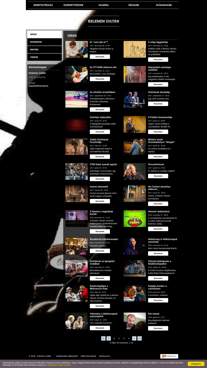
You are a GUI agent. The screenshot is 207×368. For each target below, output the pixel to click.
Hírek (33, 34)
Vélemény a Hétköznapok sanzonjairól (103, 315)
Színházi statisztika (100, 117)
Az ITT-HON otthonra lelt (103, 67)
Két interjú (153, 314)
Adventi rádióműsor (159, 211)
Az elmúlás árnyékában (102, 92)
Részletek (100, 57)
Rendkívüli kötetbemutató (104, 239)
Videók (34, 57)
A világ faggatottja (158, 42)
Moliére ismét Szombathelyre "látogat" (161, 140)
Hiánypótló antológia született (159, 68)
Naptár (34, 49)
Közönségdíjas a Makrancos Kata (99, 287)
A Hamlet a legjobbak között (101, 212)
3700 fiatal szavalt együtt (103, 164)
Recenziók (36, 42)
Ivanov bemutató (99, 186)
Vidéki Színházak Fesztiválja (99, 140)
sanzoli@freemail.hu (38, 86)
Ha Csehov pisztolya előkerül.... (159, 187)
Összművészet (156, 164)
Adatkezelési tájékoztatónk (59, 365)
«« (103, 338)
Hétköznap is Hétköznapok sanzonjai (162, 240)
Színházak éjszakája (159, 92)
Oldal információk (88, 356)
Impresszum (104, 356)
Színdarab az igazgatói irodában (102, 262)
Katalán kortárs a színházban (157, 287)
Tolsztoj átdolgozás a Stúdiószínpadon (159, 262)
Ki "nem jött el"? (99, 42)
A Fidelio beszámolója (160, 117)
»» (140, 338)
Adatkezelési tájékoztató (67, 356)
